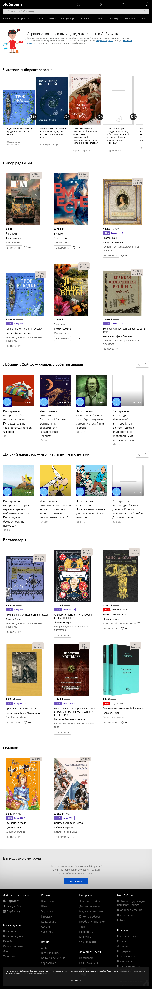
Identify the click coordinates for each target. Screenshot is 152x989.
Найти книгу (76, 881)
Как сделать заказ (128, 936)
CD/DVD (100, 18)
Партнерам (86, 958)
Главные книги (50, 953)
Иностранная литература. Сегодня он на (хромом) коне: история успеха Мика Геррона (90, 419)
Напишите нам (126, 956)
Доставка (123, 946)
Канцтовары (68, 18)
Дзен (6, 951)
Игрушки (85, 18)
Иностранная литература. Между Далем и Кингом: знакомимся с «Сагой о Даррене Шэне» (127, 509)
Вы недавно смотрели (22, 858)
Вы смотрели (125, 915)
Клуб (143, 18)
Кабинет (122, 920)
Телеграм (9, 956)
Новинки (10, 748)
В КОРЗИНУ (14, 247)
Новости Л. (86, 931)
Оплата (121, 941)
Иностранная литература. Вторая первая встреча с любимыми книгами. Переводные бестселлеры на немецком (16, 513)
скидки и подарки (104, 40)
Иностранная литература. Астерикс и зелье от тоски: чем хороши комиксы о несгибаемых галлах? (55, 509)
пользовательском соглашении (132, 971)
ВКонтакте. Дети (13, 936)
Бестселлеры (14, 539)
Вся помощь (124, 961)
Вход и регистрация (129, 910)
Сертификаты (49, 963)
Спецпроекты (87, 942)
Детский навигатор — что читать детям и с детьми (46, 454)
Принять (76, 980)
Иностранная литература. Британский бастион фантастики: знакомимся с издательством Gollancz (53, 424)
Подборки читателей (92, 921)
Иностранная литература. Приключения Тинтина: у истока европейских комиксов (91, 509)
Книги (6, 18)
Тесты (82, 926)
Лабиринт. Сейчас (90, 901)
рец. (34, 173)
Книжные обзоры (90, 916)
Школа (53, 18)
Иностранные (22, 18)
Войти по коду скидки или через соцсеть (131, 903)
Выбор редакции (17, 163)
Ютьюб (7, 941)
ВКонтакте (9, 931)
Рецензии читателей (91, 911)
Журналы (130, 18)
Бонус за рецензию (53, 958)
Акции (45, 948)
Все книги (47, 901)
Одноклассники (13, 946)
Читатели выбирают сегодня (27, 69)
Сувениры (115, 18)
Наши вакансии (89, 963)
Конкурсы (85, 937)
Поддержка (124, 951)
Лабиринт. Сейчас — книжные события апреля (43, 364)
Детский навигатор (91, 906)
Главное (39, 18)
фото (35, 176)
